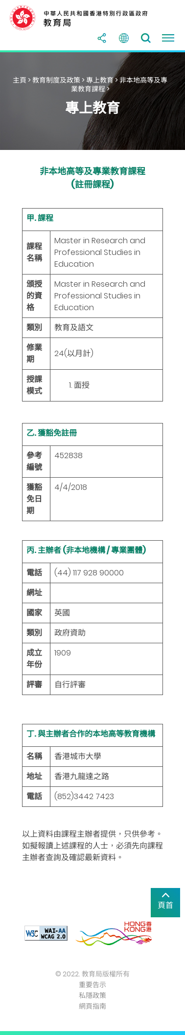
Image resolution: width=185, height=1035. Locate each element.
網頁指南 (92, 1006)
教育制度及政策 (56, 80)
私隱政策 (92, 995)
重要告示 (92, 985)
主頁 (19, 80)
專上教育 (100, 80)
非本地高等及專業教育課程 (119, 84)
